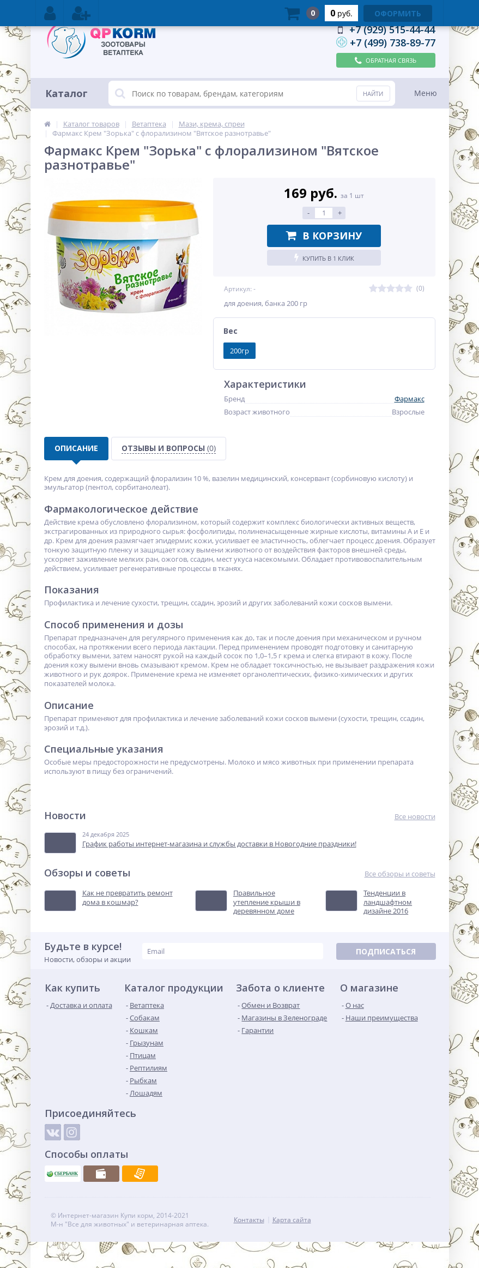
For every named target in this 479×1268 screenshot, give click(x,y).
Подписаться (386, 951)
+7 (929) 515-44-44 (392, 29)
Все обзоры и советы (400, 874)
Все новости (415, 816)
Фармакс (410, 399)
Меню (425, 93)
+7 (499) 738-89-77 (392, 42)
